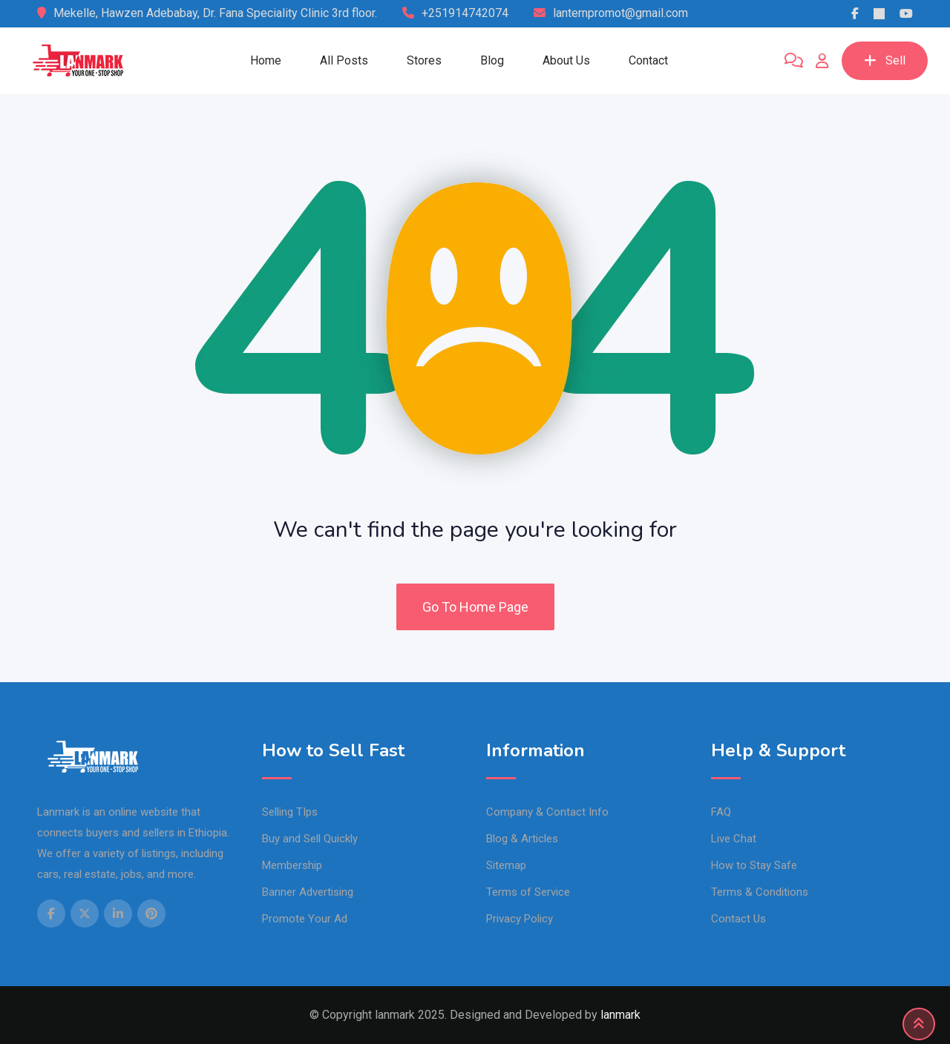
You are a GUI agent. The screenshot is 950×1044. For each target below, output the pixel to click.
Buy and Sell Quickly (310, 838)
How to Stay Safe (754, 865)
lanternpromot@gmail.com (620, 13)
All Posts (344, 60)
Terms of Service (528, 892)
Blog (492, 60)
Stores (424, 60)
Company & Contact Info (547, 812)
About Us (566, 60)
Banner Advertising (307, 892)
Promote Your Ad (304, 918)
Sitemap (506, 865)
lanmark (620, 1015)
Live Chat (733, 838)
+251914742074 (465, 13)
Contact (648, 60)
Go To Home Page (475, 607)
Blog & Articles (522, 838)
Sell (884, 60)
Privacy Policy (519, 918)
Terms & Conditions (759, 892)
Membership (292, 865)
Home (265, 60)
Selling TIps (290, 812)
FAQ (721, 812)
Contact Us (738, 918)
